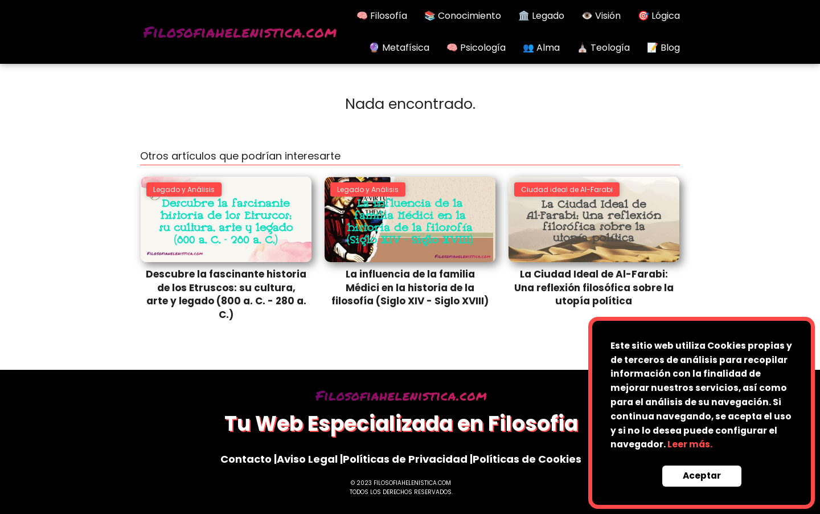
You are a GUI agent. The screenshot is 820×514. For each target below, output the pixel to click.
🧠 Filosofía (381, 15)
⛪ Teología (603, 47)
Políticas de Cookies (527, 459)
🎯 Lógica (659, 15)
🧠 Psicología (476, 47)
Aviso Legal (307, 459)
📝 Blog (663, 47)
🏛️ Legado (541, 15)
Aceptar (702, 476)
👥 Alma (541, 47)
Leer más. (689, 444)
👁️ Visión (601, 15)
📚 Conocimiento (462, 15)
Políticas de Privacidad (405, 459)
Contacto (246, 459)
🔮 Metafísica (398, 47)
